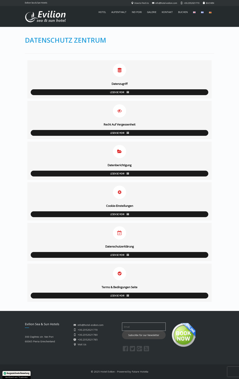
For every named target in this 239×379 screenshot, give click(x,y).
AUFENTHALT (118, 12)
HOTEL (102, 12)
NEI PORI (137, 12)
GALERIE (151, 12)
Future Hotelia (140, 371)
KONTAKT (167, 12)
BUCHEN (183, 12)
